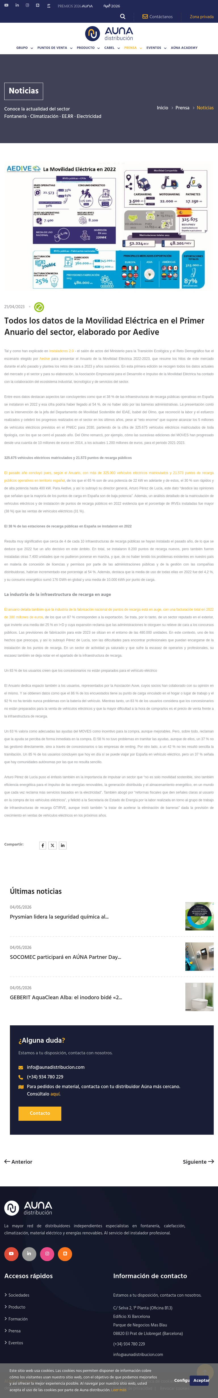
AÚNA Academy (184, 48)
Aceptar (200, 1380)
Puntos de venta (52, 48)
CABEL (109, 48)
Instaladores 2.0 (61, 351)
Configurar (182, 1380)
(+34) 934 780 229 (45, 1077)
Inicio (162, 108)
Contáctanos (157, 17)
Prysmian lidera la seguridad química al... (59, 917)
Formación (18, 1319)
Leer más (118, 1390)
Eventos (153, 48)
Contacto (40, 1113)
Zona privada (202, 17)
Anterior (18, 1162)
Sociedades (19, 1295)
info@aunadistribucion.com (56, 1067)
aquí (55, 1094)
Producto (86, 48)
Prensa (130, 48)
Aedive (44, 359)
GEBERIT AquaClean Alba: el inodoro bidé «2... (66, 997)
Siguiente (198, 1162)
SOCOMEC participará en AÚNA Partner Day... (65, 957)
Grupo (22, 48)
